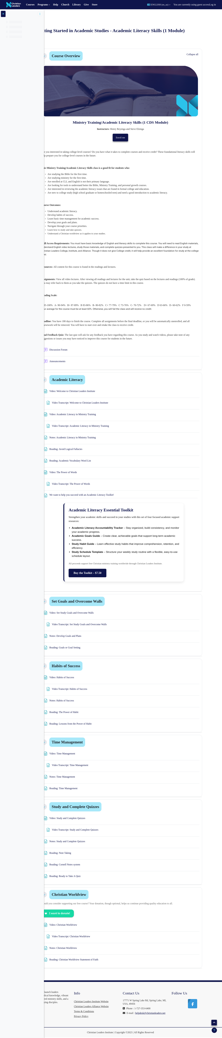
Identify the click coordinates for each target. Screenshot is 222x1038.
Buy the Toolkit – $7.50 (101, 572)
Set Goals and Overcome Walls (91, 601)
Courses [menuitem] (30, 4)
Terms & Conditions (105, 1011)
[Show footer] (214, 1030)
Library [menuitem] (76, 4)
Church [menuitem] (65, 4)
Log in (212, 4)
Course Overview (80, 56)
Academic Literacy (81, 380)
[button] (158, 4)
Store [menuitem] (94, 4)
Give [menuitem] (86, 4)
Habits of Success (80, 666)
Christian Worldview (83, 894)
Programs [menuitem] (43, 4)
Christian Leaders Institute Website (112, 1001)
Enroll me (134, 137)
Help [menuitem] (55, 4)
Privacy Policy (102, 1016)
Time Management (81, 742)
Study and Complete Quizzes (89, 807)
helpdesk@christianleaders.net (152, 1016)
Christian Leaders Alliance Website (112, 1006)
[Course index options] (40, 14)
